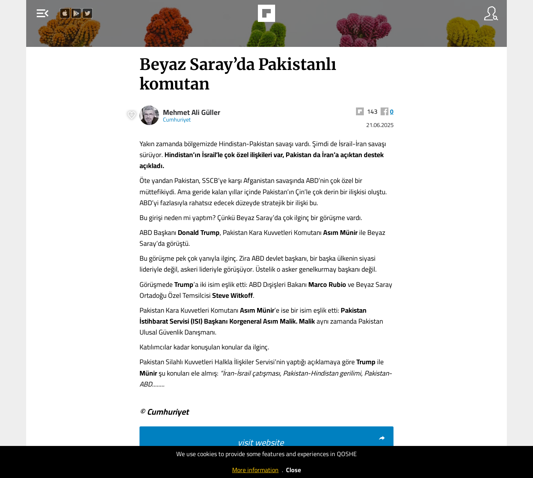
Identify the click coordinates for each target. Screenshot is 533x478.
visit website (312, 442)
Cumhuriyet (177, 119)
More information (255, 470)
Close (293, 470)
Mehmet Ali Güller (191, 112)
